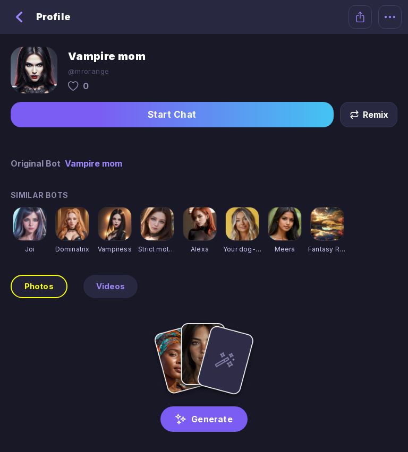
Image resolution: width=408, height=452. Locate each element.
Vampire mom (93, 163)
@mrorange (88, 71)
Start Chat (172, 114)
